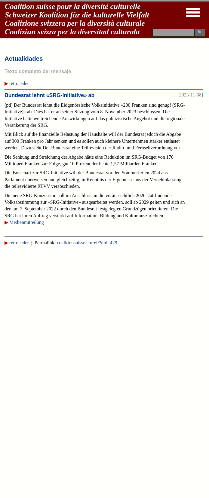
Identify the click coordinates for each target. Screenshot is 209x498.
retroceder (19, 83)
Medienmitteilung (26, 222)
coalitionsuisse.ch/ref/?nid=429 (87, 242)
